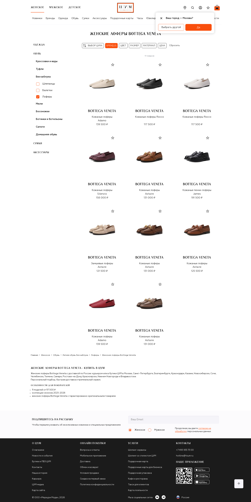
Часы (140, 18)
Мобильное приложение (93, 456)
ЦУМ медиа (38, 485)
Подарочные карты (121, 18)
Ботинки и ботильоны (49, 119)
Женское (45, 355)
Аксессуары (100, 18)
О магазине (38, 450)
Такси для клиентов (138, 485)
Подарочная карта (138, 462)
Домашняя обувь (46, 134)
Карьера (36, 479)
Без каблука (43, 77)
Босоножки (42, 111)
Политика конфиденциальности (97, 485)
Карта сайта (38, 490)
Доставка (85, 462)
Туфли (40, 69)
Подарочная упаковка (140, 473)
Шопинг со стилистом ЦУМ (142, 456)
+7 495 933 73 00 (185, 450)
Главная (34, 355)
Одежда (63, 18)
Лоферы (95, 355)
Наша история (39, 473)
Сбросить (174, 45)
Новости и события (42, 456)
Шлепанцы (48, 84)
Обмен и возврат (89, 467)
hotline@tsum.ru (184, 456)
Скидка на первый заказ (92, 479)
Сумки (85, 18)
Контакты (37, 467)
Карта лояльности (138, 490)
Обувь (75, 18)
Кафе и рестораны (138, 479)
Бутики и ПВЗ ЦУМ (41, 462)
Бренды (50, 18)
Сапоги (40, 127)
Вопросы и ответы (90, 450)
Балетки (47, 90)
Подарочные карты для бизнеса (145, 467)
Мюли (39, 104)
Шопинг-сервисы (137, 450)
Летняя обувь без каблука (75, 355)
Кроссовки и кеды (46, 61)
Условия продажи (89, 473)
